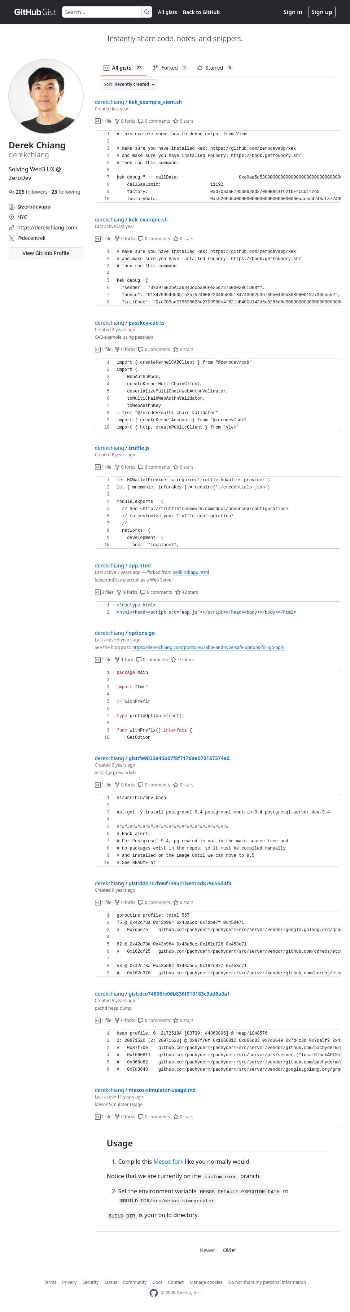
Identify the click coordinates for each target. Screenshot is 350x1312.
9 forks (126, 592)
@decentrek (31, 237)
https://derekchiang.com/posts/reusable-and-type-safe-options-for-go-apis (208, 647)
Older (229, 1250)
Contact (176, 1282)
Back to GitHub (201, 12)
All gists (167, 12)
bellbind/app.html (190, 572)
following (65, 191)
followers (29, 191)
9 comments (156, 592)
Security (90, 1282)
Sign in (293, 12)
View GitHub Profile (46, 253)
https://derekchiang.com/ (47, 227)
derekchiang (109, 101)
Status (110, 1282)
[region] (218, 167)
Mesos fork (168, 1162)
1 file (103, 121)
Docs (157, 1282)
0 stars (183, 121)
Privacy (69, 1282)
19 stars (182, 660)
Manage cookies (205, 1282)
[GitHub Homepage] (153, 1293)
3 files (104, 592)
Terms (50, 1282)
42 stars (186, 592)
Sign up (321, 12)
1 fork (123, 660)
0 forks (124, 121)
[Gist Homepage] (35, 12)
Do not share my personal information (267, 1282)
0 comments (154, 121)
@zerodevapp (34, 206)
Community (135, 1282)
